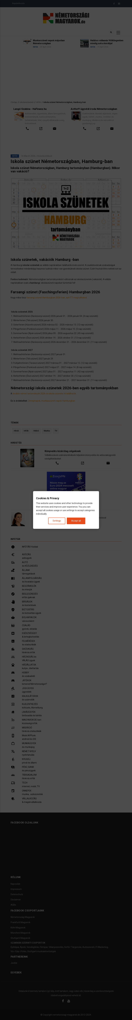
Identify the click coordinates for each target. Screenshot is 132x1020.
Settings (57, 521)
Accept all (76, 521)
